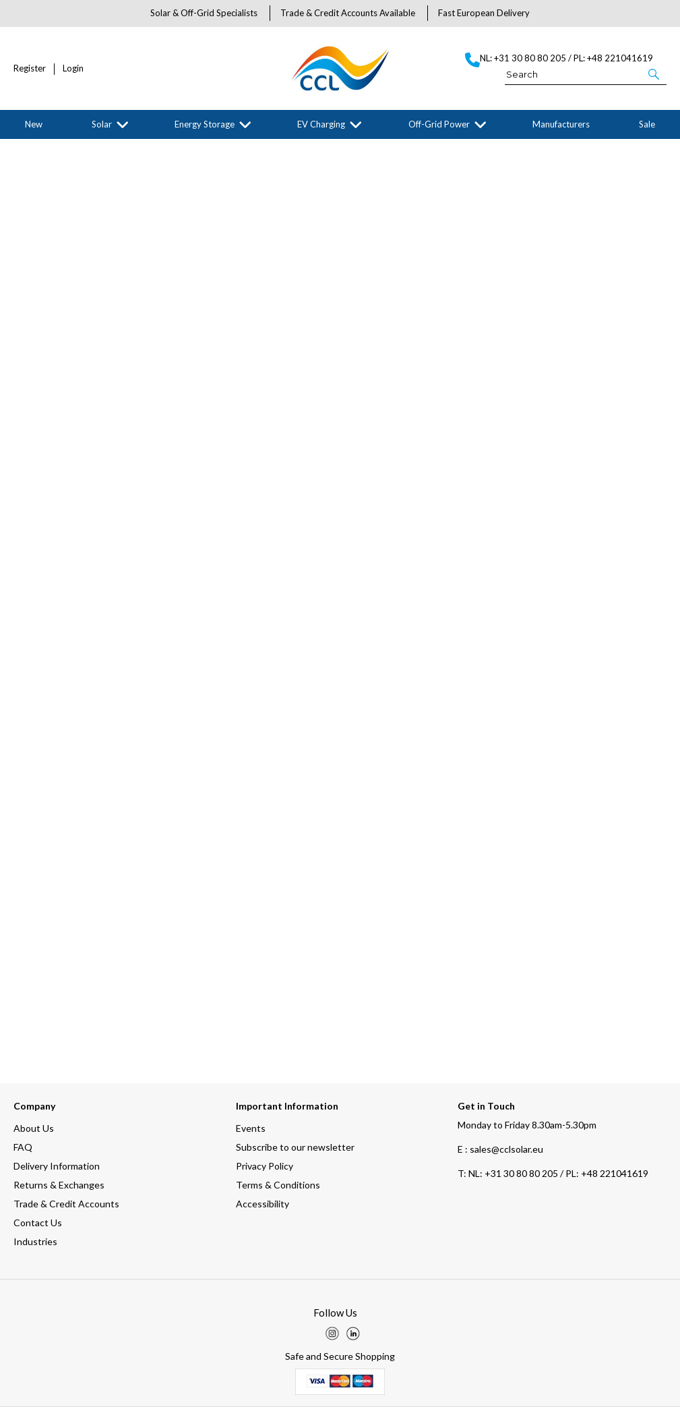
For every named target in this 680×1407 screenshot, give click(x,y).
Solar (102, 124)
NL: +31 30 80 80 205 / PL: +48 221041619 (553, 1173)
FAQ (22, 1147)
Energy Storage (205, 124)
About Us (33, 1128)
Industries (35, 1241)
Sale (647, 124)
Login (73, 68)
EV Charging (321, 124)
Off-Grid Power (439, 124)
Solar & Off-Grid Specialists (203, 12)
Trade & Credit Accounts (66, 1203)
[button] (655, 73)
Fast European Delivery (484, 12)
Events (251, 1128)
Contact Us (37, 1222)
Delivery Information (56, 1166)
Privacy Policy (264, 1166)
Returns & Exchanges (58, 1184)
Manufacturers (561, 124)
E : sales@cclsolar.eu (500, 1149)
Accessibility (262, 1203)
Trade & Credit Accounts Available (347, 12)
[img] (332, 1333)
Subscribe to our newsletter (295, 1147)
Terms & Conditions (278, 1184)
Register (29, 68)
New (33, 124)
